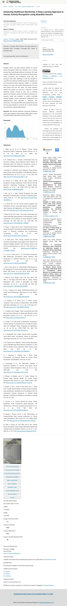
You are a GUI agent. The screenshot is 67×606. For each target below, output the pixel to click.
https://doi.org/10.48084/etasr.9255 (13, 41)
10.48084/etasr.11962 (49, 282)
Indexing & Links (12, 487)
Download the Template (12, 477)
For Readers (6, 571)
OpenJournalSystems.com (46, 602)
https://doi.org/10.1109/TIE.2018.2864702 (15, 263)
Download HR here (48, 585)
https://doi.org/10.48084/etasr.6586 (13, 189)
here (19, 582)
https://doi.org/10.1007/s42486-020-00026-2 (15, 410)
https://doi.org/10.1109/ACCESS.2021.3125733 (19, 382)
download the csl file (49, 559)
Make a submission (12, 480)
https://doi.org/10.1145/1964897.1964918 (17, 307)
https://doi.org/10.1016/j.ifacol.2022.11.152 (15, 176)
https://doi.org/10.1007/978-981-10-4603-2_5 (15, 235)
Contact (12, 497)
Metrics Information (48, 54)
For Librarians (7, 576)
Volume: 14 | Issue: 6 (9, 39)
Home (5, 6)
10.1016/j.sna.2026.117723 (50, 216)
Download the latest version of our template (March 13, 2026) (33, 594)
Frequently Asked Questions (12, 473)
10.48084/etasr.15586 (49, 171)
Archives (11, 6)
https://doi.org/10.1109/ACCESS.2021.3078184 (22, 420)
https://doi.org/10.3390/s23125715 (26, 431)
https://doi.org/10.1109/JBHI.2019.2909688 (15, 286)
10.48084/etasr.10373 (49, 192)
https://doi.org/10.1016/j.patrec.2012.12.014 (15, 372)
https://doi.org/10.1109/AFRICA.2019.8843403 (16, 351)
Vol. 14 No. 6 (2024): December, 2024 (24, 6)
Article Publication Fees (12, 490)
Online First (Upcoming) (12, 466)
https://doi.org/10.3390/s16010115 (15, 317)
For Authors (6, 573)
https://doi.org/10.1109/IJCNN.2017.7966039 (15, 223)
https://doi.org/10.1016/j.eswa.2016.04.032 (21, 210)
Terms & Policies (12, 494)
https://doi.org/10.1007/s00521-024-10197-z (15, 330)
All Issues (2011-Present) (12, 470)
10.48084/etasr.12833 (49, 257)
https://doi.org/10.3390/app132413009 (14, 156)
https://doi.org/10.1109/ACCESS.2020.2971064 (16, 273)
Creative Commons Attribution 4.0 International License (52, 76)
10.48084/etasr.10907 (49, 236)
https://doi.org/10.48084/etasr (11, 553)
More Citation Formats (47, 40)
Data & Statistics (12, 483)
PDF (44, 21)
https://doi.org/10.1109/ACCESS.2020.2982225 (16, 296)
